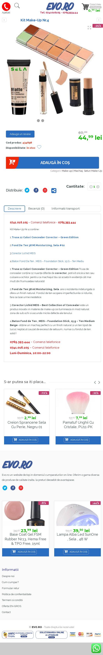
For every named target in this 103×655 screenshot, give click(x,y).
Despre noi (8, 576)
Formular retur (10, 588)
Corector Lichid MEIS (24, 253)
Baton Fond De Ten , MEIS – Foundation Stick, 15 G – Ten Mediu (48, 261)
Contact (6, 612)
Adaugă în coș (38, 163)
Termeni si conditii (12, 600)
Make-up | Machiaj (72, 170)
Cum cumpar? (10, 582)
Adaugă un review (20, 134)
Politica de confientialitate (16, 594)
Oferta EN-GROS (11, 606)
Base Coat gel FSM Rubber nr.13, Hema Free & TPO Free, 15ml (25, 539)
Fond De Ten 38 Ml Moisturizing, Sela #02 (38, 245)
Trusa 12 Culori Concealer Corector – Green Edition (45, 237)
